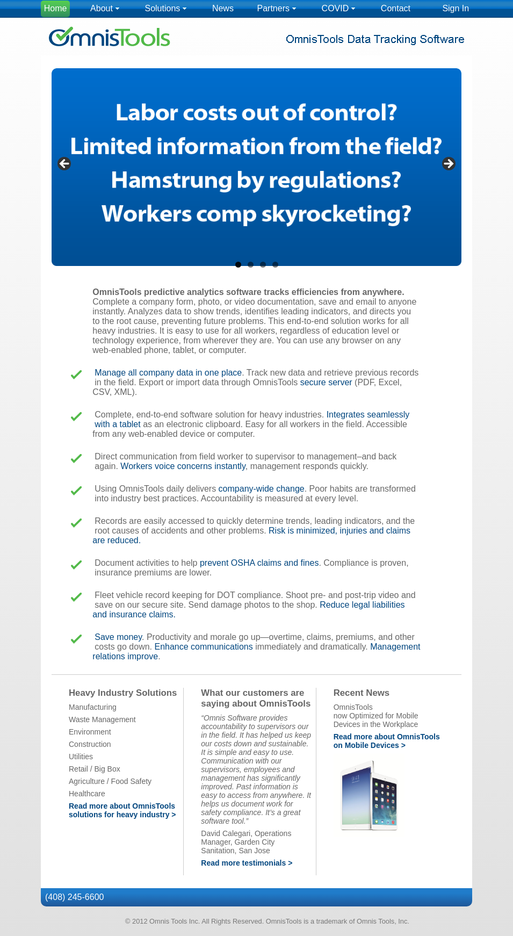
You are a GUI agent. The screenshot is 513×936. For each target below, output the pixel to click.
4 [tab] (275, 265)
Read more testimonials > (246, 863)
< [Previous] (65, 164)
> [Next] (448, 164)
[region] (256, 167)
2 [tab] (251, 265)
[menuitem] (55, 9)
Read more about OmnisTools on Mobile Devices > (387, 741)
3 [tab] (263, 265)
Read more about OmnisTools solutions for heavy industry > (122, 810)
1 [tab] (238, 265)
